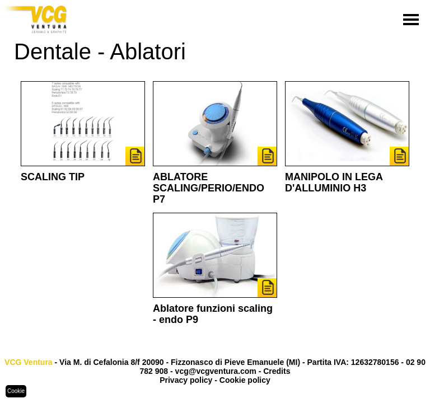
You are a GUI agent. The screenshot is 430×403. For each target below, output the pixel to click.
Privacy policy (186, 380)
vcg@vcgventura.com (215, 371)
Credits (276, 371)
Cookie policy (244, 380)
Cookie (16, 391)
